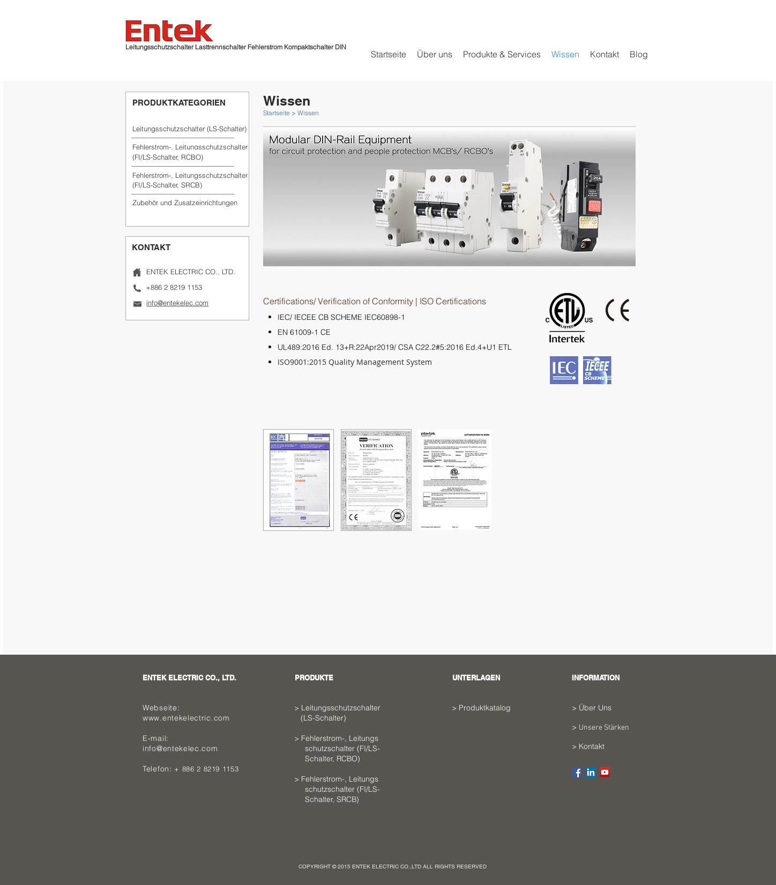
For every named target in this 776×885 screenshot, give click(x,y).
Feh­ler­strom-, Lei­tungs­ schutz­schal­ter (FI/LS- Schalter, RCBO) (344, 748)
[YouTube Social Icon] (605, 772)
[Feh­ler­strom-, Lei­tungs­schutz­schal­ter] (190, 146)
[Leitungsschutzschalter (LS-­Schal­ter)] (189, 128)
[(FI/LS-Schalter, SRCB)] (183, 185)
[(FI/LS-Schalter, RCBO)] (183, 156)
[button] (183, 202)
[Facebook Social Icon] (577, 772)
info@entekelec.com (180, 748)
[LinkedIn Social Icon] (591, 772)
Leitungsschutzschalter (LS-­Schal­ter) (345, 713)
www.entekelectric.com (186, 718)
